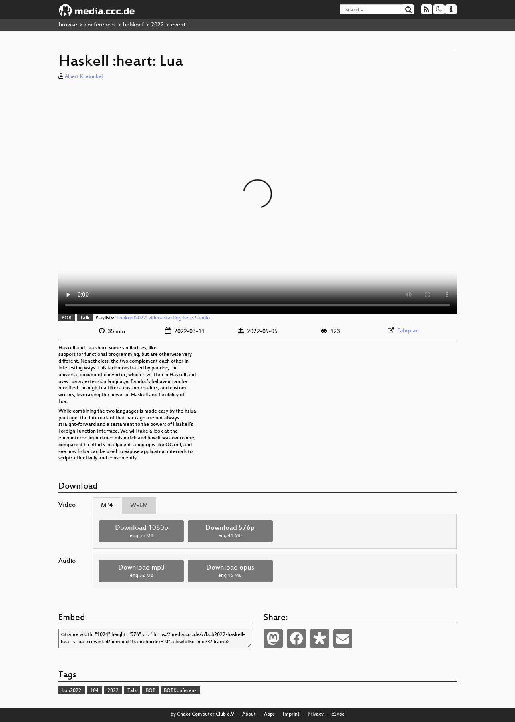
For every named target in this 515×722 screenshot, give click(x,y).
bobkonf (133, 25)
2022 (157, 25)
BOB (66, 318)
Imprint (291, 714)
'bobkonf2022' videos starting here (154, 318)
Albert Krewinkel (84, 77)
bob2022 (71, 691)
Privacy (316, 714)
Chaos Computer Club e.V (205, 714)
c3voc (338, 714)
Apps (269, 714)
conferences (100, 25)
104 (94, 691)
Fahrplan (408, 330)
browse (68, 25)
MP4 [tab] (107, 505)
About (249, 714)
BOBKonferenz (180, 691)
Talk (85, 318)
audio (203, 318)
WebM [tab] (139, 505)
